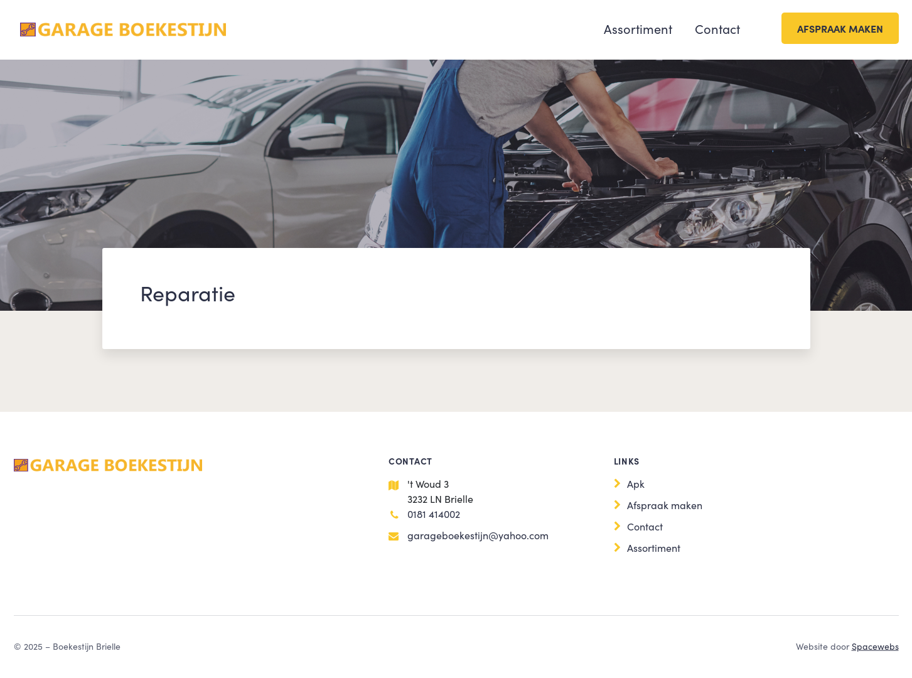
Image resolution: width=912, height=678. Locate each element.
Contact (717, 28)
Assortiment (638, 28)
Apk (636, 483)
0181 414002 (433, 513)
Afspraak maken (840, 28)
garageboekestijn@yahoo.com (478, 535)
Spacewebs (875, 646)
